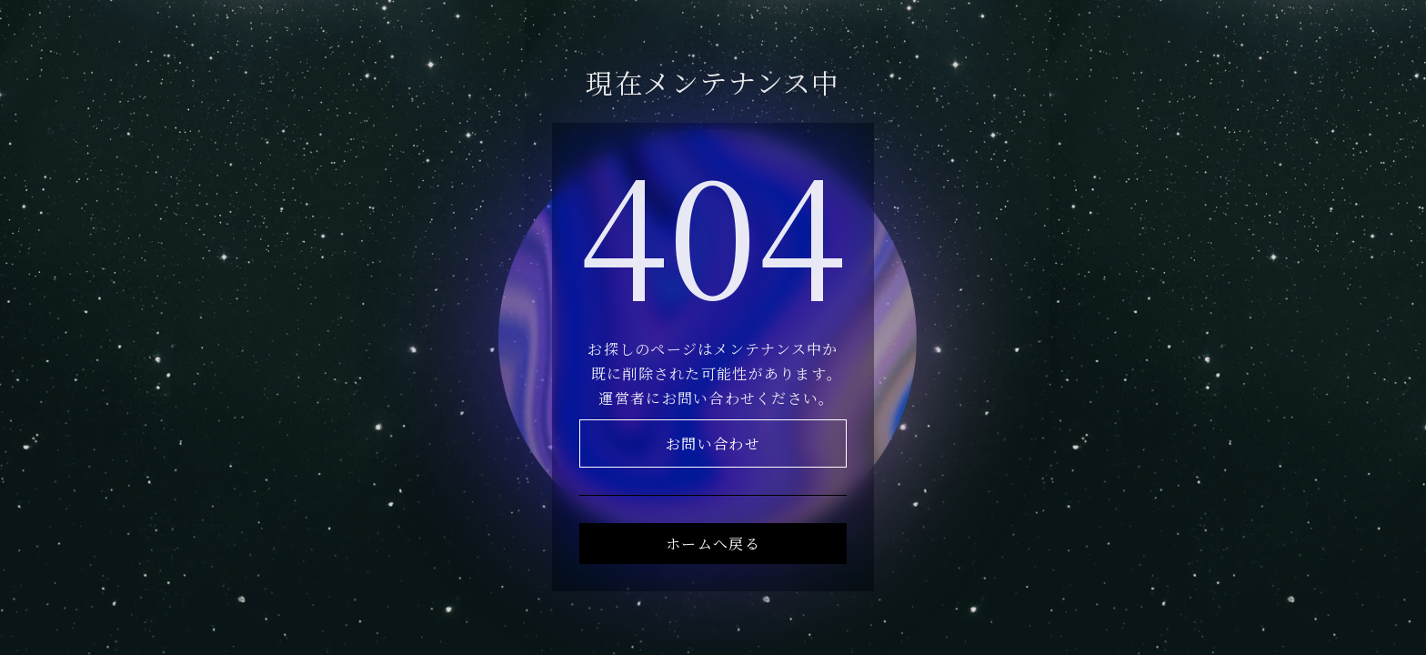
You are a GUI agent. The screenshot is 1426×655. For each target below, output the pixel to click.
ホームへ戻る (713, 543)
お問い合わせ (713, 443)
